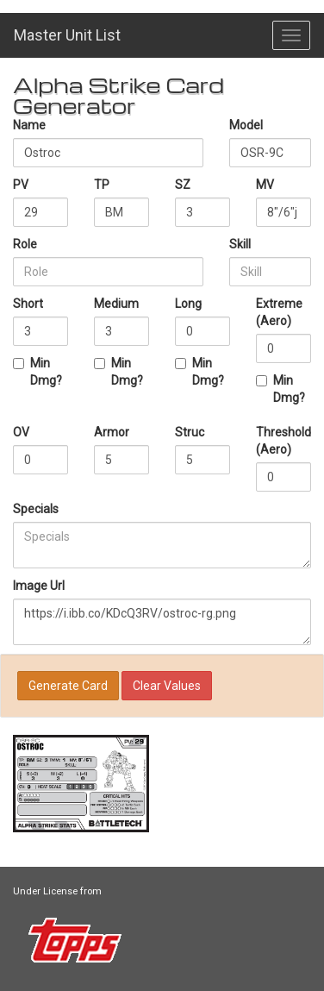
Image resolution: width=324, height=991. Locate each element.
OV (21, 432)
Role (25, 244)
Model (246, 125)
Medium (116, 303)
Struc (189, 432)
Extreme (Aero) (279, 312)
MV (265, 184)
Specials (36, 509)
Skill (240, 244)
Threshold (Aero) (283, 440)
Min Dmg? (37, 371)
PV (20, 184)
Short (28, 303)
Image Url (39, 586)
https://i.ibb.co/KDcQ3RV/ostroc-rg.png (162, 622)
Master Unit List (67, 35)
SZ (182, 184)
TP (101, 184)
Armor (111, 432)
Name (29, 125)
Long (188, 303)
